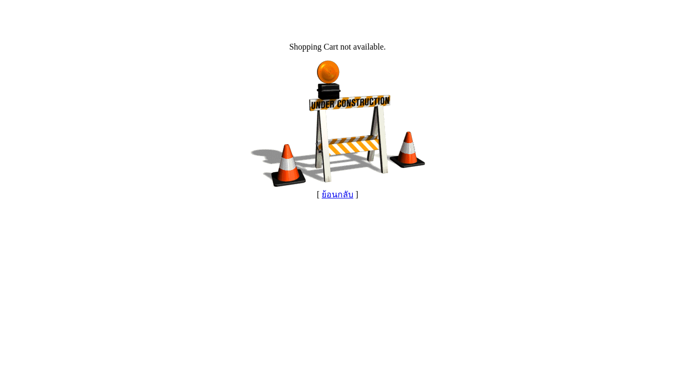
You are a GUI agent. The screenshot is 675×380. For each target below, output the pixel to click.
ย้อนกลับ (337, 194)
